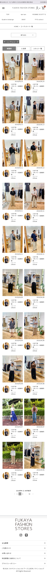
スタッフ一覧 (37, 48)
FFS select (39, 19)
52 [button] (29, 494)
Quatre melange (8, 19)
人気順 (23, 48)
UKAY (24, 19)
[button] (14, 494)
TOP (7, 14)
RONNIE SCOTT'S (39, 14)
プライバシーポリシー (9, 563)
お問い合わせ (6, 553)
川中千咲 (13, 84)
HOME (16, 26)
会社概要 (5, 543)
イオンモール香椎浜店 (17, 87)
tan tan (23, 14)
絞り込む (23, 35)
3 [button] (22, 494)
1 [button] (17, 494)
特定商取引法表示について (11, 558)
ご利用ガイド (6, 548)
